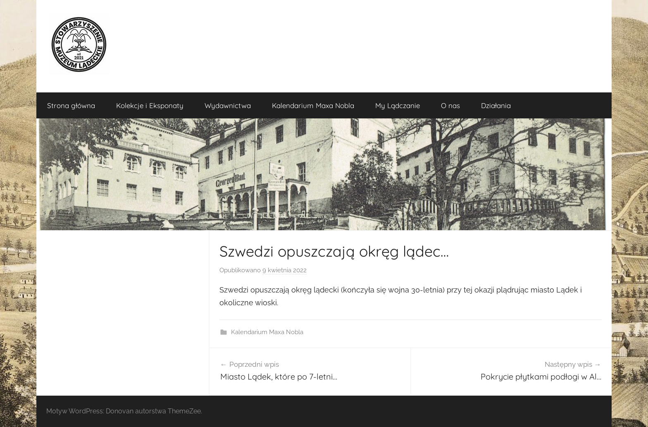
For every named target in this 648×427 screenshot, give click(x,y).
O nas (450, 105)
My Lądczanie (397, 105)
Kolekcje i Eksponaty (149, 105)
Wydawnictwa (228, 105)
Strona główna (71, 105)
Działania (496, 105)
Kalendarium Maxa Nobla (313, 105)
